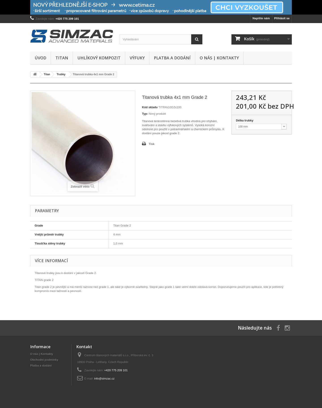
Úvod (40, 57)
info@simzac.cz (104, 378)
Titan (61, 57)
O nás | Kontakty (219, 57)
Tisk (152, 144)
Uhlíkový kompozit (99, 57)
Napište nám (261, 18)
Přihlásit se (282, 18)
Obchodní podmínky (44, 359)
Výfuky (137, 57)
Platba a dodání (172, 57)
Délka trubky (245, 120)
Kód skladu (150, 107)
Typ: (145, 113)
